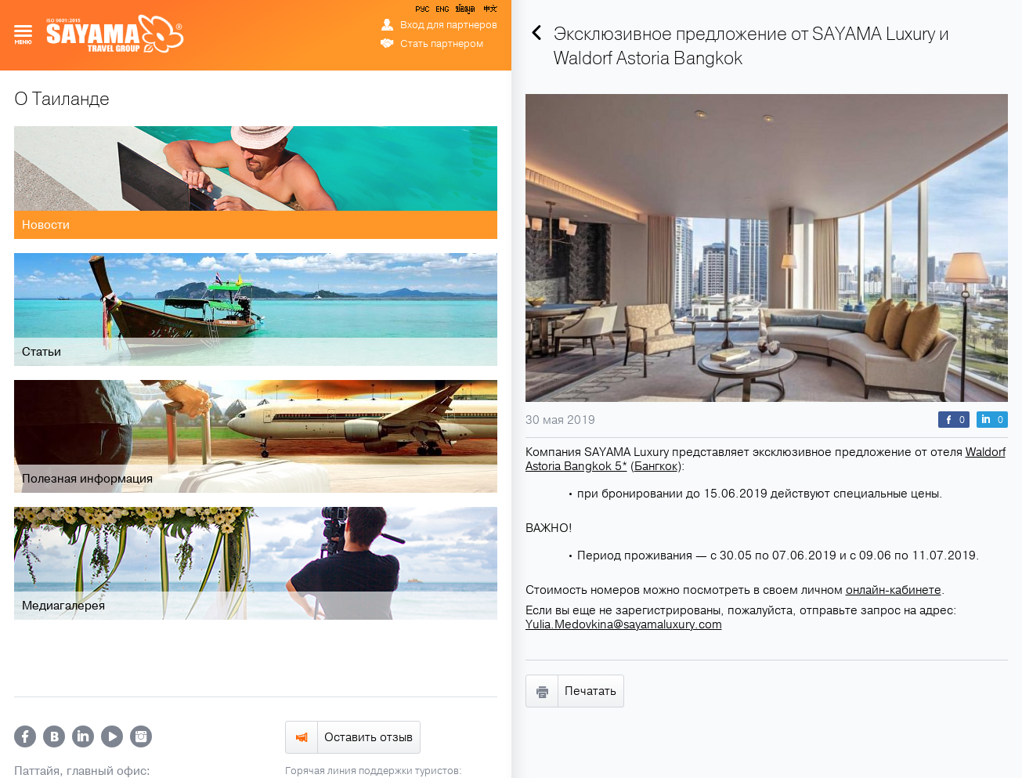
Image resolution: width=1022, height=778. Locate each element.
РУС (424, 12)
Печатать (590, 691)
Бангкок (655, 466)
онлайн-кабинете (893, 590)
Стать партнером (441, 44)
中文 (489, 12)
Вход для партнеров (448, 25)
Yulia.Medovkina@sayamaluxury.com (623, 624)
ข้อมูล (465, 12)
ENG (441, 12)
